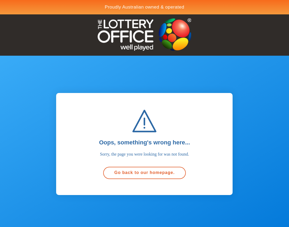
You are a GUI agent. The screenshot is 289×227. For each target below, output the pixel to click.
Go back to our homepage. (144, 172)
